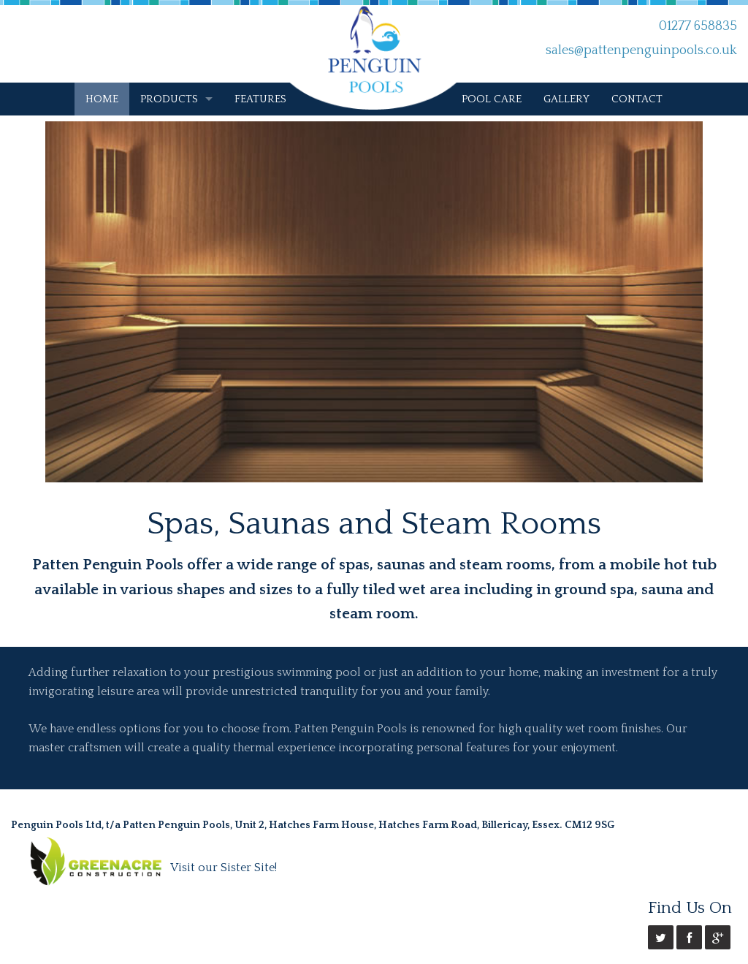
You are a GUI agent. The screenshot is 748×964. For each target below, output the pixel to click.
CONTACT (637, 99)
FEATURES (260, 99)
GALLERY (566, 99)
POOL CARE (492, 99)
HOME (101, 99)
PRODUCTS (169, 99)
